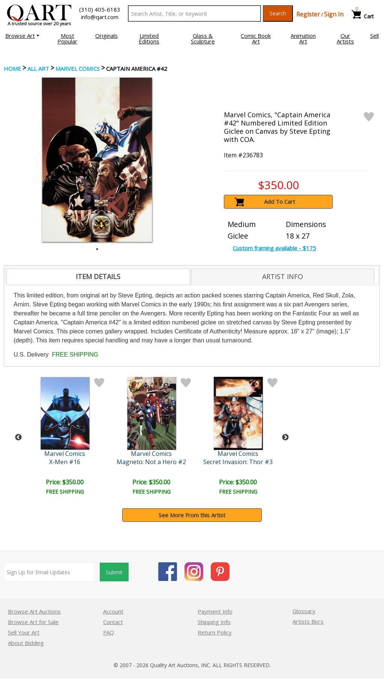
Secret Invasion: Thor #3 (238, 462)
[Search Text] (194, 13)
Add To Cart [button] (279, 201)
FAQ (108, 632)
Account (113, 611)
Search (278, 13)
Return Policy (215, 632)
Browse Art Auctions (34, 611)
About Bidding (26, 643)
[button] (22, 35)
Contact (113, 622)
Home (12, 68)
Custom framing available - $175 (274, 248)
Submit (114, 572)
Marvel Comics (78, 68)
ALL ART (38, 68)
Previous (18, 437)
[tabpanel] (97, 159)
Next (285, 437)
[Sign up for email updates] (49, 572)
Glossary (303, 611)
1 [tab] (97, 249)
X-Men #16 (64, 462)
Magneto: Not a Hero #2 (151, 462)
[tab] (98, 277)
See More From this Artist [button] (192, 515)
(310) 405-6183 (99, 9)
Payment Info (215, 611)
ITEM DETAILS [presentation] (98, 276)
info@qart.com (99, 17)
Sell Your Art (23, 632)
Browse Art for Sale (33, 622)
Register (308, 14)
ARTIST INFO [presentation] (282, 276)
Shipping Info (214, 622)
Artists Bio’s (308, 621)
